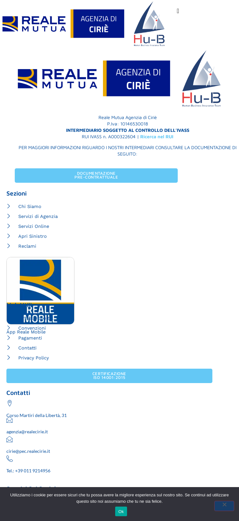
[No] (224, 506)
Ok (121, 511)
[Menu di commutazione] (178, 11)
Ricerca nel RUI (156, 136)
